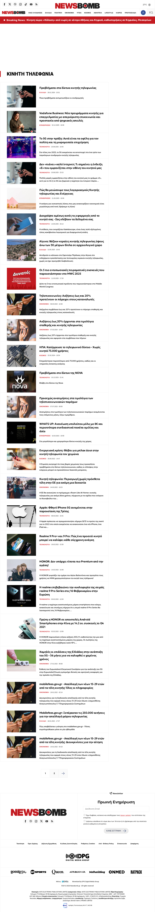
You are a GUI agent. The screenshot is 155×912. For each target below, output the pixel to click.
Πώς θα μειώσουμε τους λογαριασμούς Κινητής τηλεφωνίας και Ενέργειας (69, 191)
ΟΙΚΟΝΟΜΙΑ (64, 13)
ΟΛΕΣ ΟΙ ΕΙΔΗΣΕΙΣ (30, 13)
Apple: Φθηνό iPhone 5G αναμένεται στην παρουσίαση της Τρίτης (66, 509)
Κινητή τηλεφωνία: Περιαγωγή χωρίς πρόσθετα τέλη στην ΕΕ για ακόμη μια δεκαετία (69, 480)
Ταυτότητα (20, 844)
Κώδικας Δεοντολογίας (68, 844)
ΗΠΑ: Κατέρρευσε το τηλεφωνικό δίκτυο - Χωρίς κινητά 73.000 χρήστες (69, 349)
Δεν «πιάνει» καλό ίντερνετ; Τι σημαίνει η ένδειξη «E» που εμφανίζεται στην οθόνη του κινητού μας (70, 166)
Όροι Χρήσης (33, 844)
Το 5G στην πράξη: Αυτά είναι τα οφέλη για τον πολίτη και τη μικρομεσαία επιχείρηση (69, 140)
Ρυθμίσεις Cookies (88, 844)
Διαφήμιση (134, 844)
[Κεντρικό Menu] (151, 12)
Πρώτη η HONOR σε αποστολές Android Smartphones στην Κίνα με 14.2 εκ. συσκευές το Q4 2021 (71, 623)
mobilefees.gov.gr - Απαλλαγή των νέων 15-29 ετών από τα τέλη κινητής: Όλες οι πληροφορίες (71, 685)
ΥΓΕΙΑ (74, 13)
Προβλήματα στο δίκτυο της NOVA (61, 373)
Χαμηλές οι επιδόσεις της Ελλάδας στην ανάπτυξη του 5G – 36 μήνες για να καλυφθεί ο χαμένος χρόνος (71, 655)
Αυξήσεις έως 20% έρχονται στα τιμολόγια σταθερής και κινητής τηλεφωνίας (66, 323)
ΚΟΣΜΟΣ (82, 13)
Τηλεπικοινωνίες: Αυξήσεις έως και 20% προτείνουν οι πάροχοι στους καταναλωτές (66, 297)
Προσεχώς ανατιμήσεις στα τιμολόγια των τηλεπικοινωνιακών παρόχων (66, 400)
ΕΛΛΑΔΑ (43, 13)
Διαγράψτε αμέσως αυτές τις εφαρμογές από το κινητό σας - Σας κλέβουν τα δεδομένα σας (69, 217)
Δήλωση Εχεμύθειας (49, 844)
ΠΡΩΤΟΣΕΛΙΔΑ (126, 13)
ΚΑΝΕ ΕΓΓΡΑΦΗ (116, 830)
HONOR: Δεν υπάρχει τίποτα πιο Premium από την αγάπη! (71, 563)
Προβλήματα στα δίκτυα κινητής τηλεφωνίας (67, 88)
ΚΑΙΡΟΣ (114, 13)
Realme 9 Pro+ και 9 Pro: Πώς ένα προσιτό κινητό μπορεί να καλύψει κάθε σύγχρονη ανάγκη (70, 538)
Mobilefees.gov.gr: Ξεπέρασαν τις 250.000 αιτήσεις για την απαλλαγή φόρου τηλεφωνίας (72, 714)
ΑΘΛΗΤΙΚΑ (93, 13)
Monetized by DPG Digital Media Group (85, 881)
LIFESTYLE (104, 13)
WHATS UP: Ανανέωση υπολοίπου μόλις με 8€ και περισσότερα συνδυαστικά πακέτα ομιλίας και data (71, 427)
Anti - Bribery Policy (106, 844)
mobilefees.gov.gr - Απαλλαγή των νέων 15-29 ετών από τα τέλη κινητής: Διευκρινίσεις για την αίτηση (71, 740)
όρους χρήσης (125, 815)
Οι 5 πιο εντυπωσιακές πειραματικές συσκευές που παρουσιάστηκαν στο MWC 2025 (71, 271)
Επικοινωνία (122, 844)
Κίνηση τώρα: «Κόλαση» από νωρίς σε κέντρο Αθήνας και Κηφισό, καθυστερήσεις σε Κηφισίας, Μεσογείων (89, 20)
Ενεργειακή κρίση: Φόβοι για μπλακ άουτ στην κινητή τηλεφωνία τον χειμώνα (69, 452)
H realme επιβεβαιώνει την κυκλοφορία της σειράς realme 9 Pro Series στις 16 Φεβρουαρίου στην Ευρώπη (71, 591)
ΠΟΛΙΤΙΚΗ (53, 13)
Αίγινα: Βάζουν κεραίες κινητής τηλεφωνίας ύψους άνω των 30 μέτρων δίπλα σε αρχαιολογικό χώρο (71, 243)
